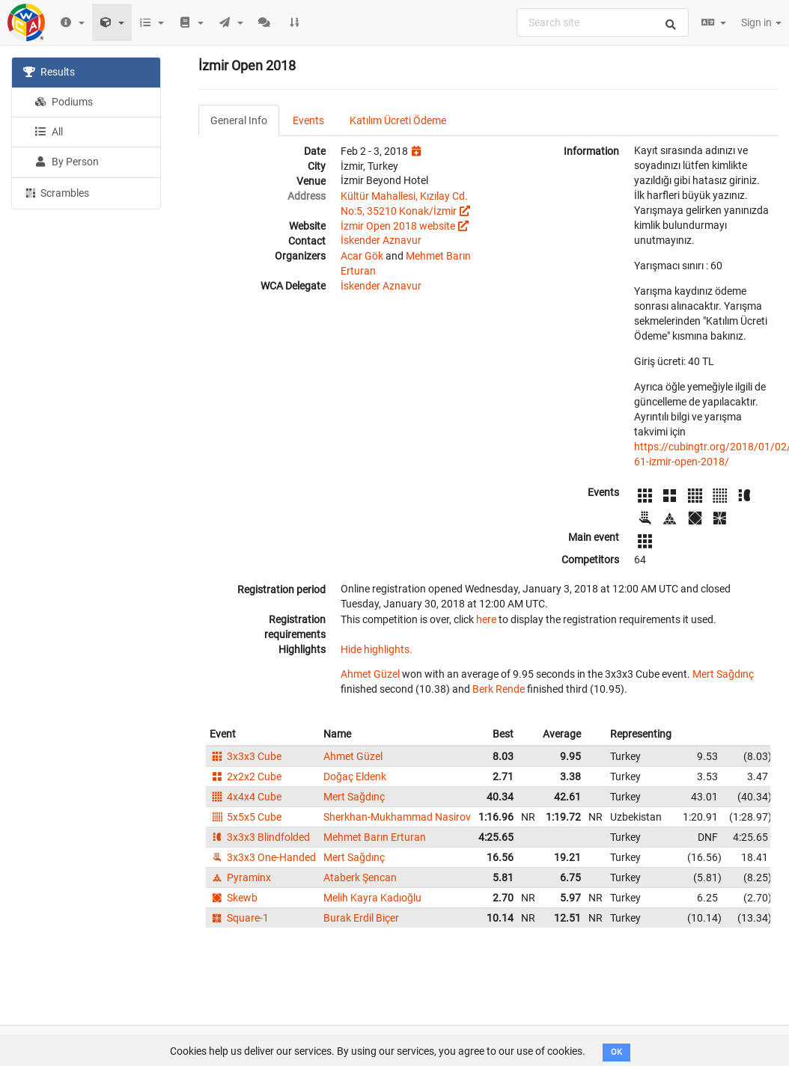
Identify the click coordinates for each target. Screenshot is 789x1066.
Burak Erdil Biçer (361, 918)
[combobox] (603, 22)
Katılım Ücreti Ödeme (398, 120)
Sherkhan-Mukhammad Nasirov (397, 817)
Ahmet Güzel (370, 674)
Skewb (234, 898)
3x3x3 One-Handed (263, 857)
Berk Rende (498, 689)
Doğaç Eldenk (354, 776)
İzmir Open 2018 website (398, 226)
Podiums (63, 102)
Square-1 (239, 918)
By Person (66, 162)
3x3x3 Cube (245, 756)
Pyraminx (240, 877)
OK (616, 1052)
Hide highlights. (376, 649)
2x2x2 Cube (245, 776)
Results (49, 72)
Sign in (761, 22)
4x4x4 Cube (245, 797)
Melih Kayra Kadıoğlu (372, 898)
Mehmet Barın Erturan (374, 837)
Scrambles (56, 192)
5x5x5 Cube (245, 817)
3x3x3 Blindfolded (260, 837)
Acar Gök (362, 256)
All (48, 132)
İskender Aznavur (381, 240)
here (486, 619)
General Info (238, 120)
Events (308, 120)
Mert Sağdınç (723, 674)
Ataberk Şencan (360, 877)
